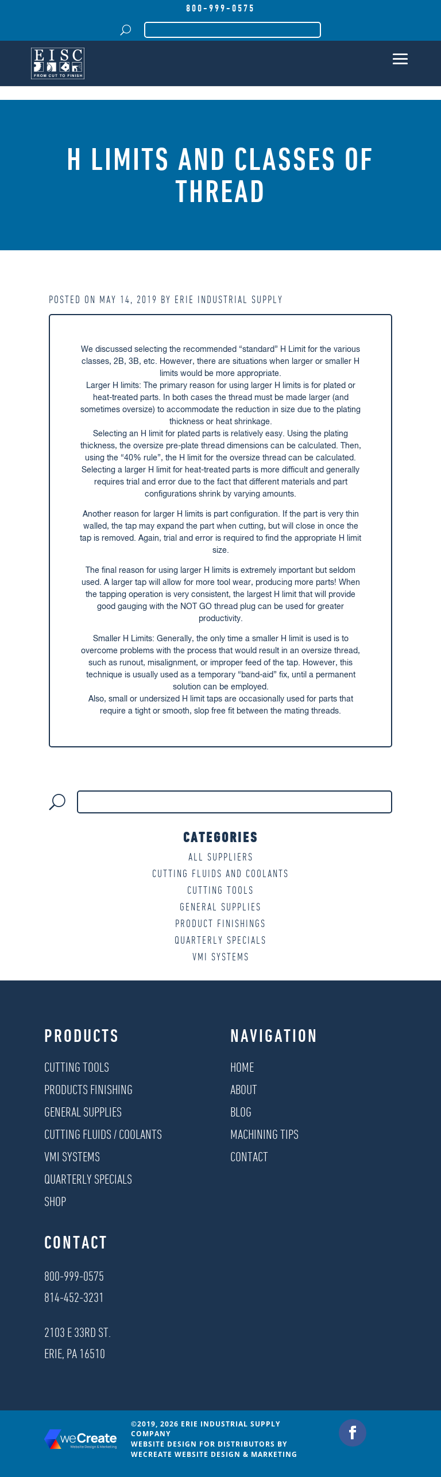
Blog (241, 1111)
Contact (249, 1156)
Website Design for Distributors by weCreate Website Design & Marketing (214, 1449)
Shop (55, 1201)
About (243, 1089)
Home (242, 1067)
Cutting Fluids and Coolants (220, 873)
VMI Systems (220, 957)
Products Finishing (88, 1089)
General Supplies (220, 907)
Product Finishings (220, 923)
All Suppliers (220, 857)
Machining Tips (264, 1134)
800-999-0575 (220, 8)
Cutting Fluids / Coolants (103, 1134)
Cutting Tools (220, 890)
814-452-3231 (74, 1297)
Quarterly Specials (220, 940)
